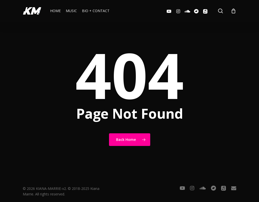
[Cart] (233, 11)
